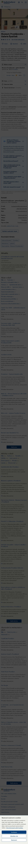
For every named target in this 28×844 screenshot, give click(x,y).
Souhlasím (14, 832)
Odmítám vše (14, 836)
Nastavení (14, 840)
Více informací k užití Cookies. (14, 828)
